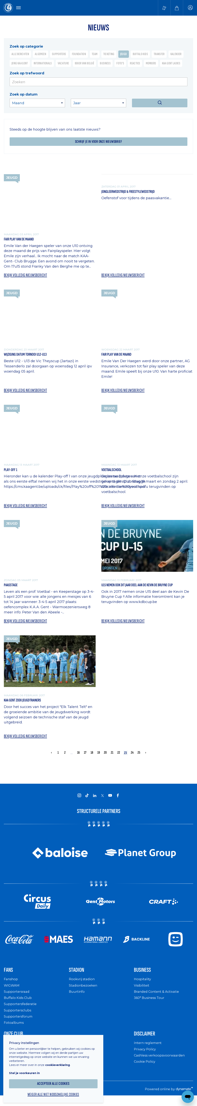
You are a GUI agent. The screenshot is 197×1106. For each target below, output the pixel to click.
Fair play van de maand (119, 356)
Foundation (79, 55)
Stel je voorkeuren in (27, 1070)
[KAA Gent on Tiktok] (87, 801)
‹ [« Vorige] (51, 758)
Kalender (176, 55)
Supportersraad (17, 998)
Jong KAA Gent (20, 64)
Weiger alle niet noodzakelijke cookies (56, 1091)
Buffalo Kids (140, 55)
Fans (9, 976)
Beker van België (84, 64)
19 (98, 758)
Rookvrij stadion (83, 986)
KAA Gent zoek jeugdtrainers (27, 704)
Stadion (78, 976)
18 (91, 758)
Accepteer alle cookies (56, 1080)
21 (112, 758)
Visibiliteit (142, 992)
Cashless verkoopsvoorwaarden (161, 1063)
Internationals (43, 64)
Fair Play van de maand (22, 240)
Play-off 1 (12, 472)
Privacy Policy (146, 1057)
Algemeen (40, 55)
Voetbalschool (113, 472)
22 (118, 758)
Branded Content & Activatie (158, 998)
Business (105, 64)
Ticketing (108, 55)
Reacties (135, 64)
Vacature (63, 64)
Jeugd (123, 55)
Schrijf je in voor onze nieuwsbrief (98, 142)
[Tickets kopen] (164, 8)
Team (94, 55)
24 (132, 758)
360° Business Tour (150, 1005)
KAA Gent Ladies (171, 64)
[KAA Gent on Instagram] (79, 801)
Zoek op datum (24, 95)
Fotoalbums (14, 1030)
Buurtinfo (77, 998)
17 (85, 758)
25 (139, 758)
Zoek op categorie (26, 47)
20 (105, 758)
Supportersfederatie (21, 1011)
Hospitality (143, 986)
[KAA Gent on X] (102, 801)
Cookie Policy (145, 1070)
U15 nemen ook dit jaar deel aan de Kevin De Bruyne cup (144, 588)
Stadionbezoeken (84, 992)
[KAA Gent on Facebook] (118, 801)
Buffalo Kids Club (19, 1005)
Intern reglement (149, 1051)
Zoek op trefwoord (27, 74)
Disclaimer (147, 1041)
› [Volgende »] (145, 758)
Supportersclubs (18, 1017)
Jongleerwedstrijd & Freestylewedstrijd (133, 193)
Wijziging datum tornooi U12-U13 (30, 356)
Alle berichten (20, 55)
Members (151, 64)
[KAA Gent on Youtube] (110, 801)
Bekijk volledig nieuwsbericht (27, 276)
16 (78, 758)
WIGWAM (12, 992)
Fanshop (11, 986)
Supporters (59, 55)
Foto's (120, 64)
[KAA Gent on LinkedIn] (95, 801)
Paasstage (12, 588)
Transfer (159, 55)
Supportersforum (18, 1023)
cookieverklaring (60, 1061)
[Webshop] (177, 8)
